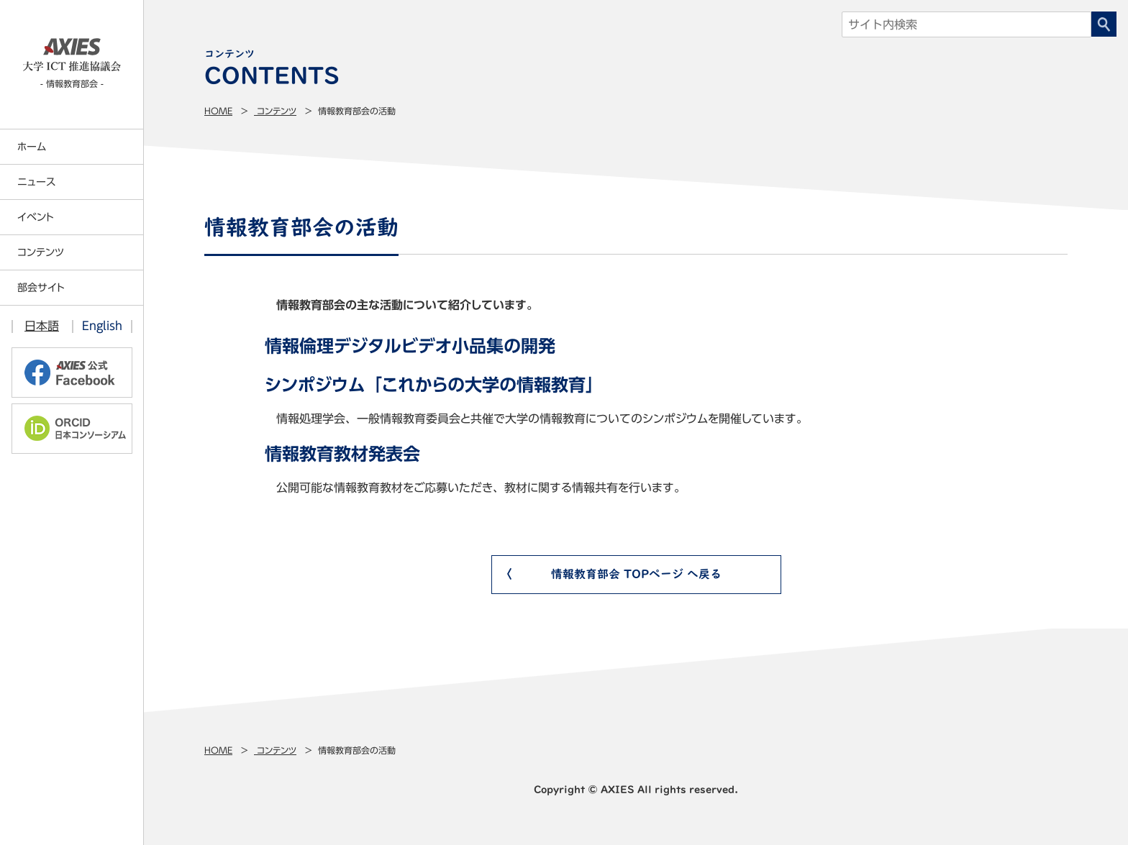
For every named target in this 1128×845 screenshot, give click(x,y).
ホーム (31, 147)
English (102, 326)
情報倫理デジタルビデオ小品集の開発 (410, 346)
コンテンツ (275, 110)
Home (218, 110)
